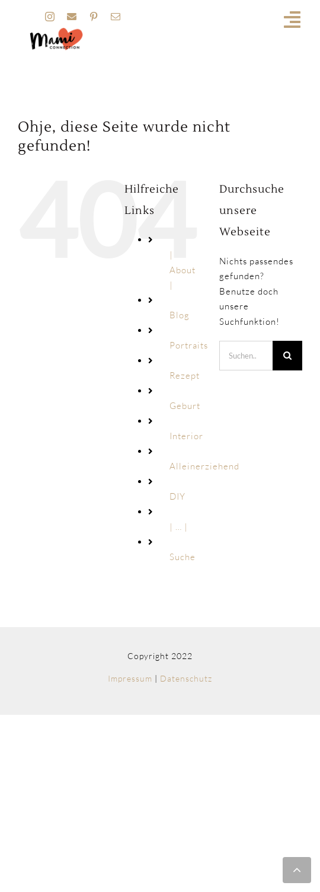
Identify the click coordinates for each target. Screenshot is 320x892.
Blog (179, 315)
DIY (177, 496)
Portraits (188, 345)
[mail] (116, 16)
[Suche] (287, 355)
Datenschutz (186, 678)
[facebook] (72, 16)
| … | (178, 526)
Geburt (184, 405)
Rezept (184, 375)
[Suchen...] (246, 355)
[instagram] (50, 16)
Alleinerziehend (204, 466)
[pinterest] (94, 16)
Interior (186, 436)
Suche (182, 556)
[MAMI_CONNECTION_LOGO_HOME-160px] (56, 31)
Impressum (130, 678)
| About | (182, 269)
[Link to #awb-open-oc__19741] (292, 19)
